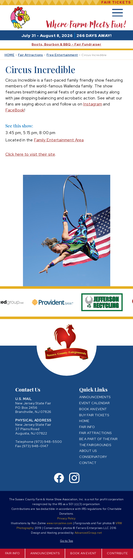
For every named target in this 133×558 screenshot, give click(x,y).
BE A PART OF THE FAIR (98, 439)
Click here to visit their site (30, 154)
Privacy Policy (66, 518)
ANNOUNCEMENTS (45, 553)
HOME (9, 55)
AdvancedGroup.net (88, 533)
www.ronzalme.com (59, 523)
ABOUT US (88, 451)
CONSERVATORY (93, 457)
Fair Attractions (30, 55)
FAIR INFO (12, 553)
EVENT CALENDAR (94, 403)
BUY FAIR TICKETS (94, 415)
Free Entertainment (62, 55)
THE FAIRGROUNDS (95, 445)
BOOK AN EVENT (83, 553)
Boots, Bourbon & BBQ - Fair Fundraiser (66, 44)
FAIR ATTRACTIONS (95, 433)
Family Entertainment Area (59, 140)
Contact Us (27, 389)
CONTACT (88, 463)
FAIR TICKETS (116, 2)
